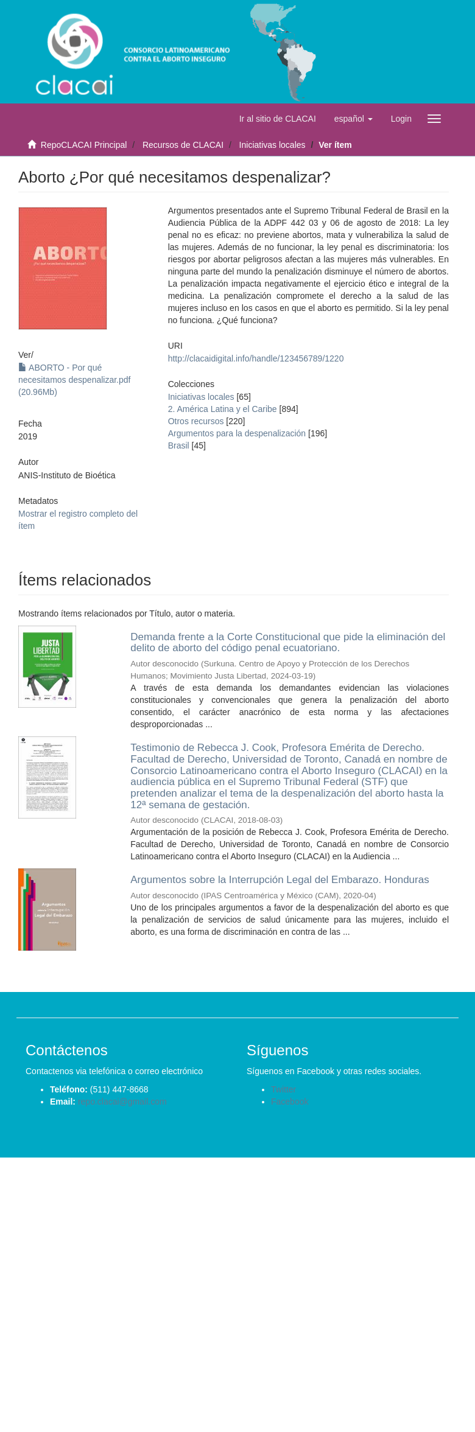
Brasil (178, 445)
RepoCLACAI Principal (84, 145)
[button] (353, 118)
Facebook (289, 1101)
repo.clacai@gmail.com (122, 1101)
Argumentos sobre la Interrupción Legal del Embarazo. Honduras (279, 879)
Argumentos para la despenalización (237, 433)
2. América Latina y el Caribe (222, 409)
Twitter (283, 1089)
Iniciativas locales (272, 145)
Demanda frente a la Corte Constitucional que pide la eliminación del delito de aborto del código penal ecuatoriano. (287, 642)
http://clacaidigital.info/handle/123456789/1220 (256, 358)
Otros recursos (196, 421)
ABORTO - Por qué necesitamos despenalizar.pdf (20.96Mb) (74, 380)
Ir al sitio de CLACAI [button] (277, 119)
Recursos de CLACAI (182, 145)
